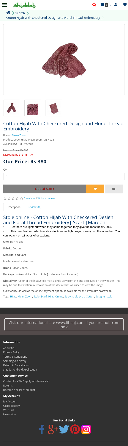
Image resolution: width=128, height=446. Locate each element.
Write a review (46, 198)
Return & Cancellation (16, 365)
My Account (10, 401)
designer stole (103, 296)
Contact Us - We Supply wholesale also (26, 381)
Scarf (44, 296)
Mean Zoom (19, 135)
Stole (36, 296)
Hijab (13, 296)
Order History (11, 406)
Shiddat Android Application (20, 369)
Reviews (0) (34, 207)
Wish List (8, 410)
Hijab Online (55, 296)
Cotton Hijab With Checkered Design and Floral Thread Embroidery (53, 18)
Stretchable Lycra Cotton (79, 296)
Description (14, 207)
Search (20, 13)
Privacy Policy (11, 352)
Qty (5, 169)
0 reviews (29, 198)
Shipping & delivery (14, 361)
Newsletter (9, 414)
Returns (8, 385)
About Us (8, 348)
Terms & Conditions (15, 356)
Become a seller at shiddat (19, 390)
